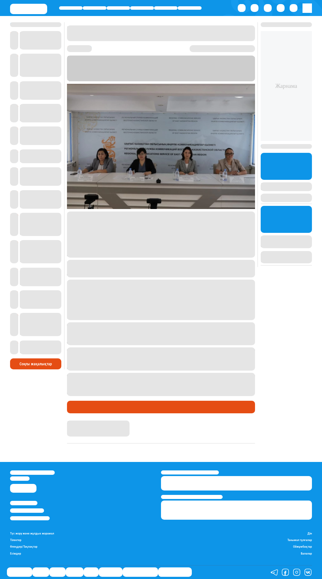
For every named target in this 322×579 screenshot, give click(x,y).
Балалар (306, 553)
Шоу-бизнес (189, 8)
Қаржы (95, 8)
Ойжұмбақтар (302, 546)
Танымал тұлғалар (299, 540)
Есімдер (15, 553)
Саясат (118, 8)
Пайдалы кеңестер (175, 572)
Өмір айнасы (71, 8)
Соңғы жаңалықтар (35, 364)
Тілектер (15, 540)
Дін (310, 533)
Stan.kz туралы (23, 503)
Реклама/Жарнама (27, 510)
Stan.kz (73, 423)
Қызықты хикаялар (140, 572)
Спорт (166, 8)
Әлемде (142, 8)
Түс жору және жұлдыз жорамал (32, 533)
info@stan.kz (20, 478)
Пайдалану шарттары (30, 518)
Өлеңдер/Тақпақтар (23, 546)
